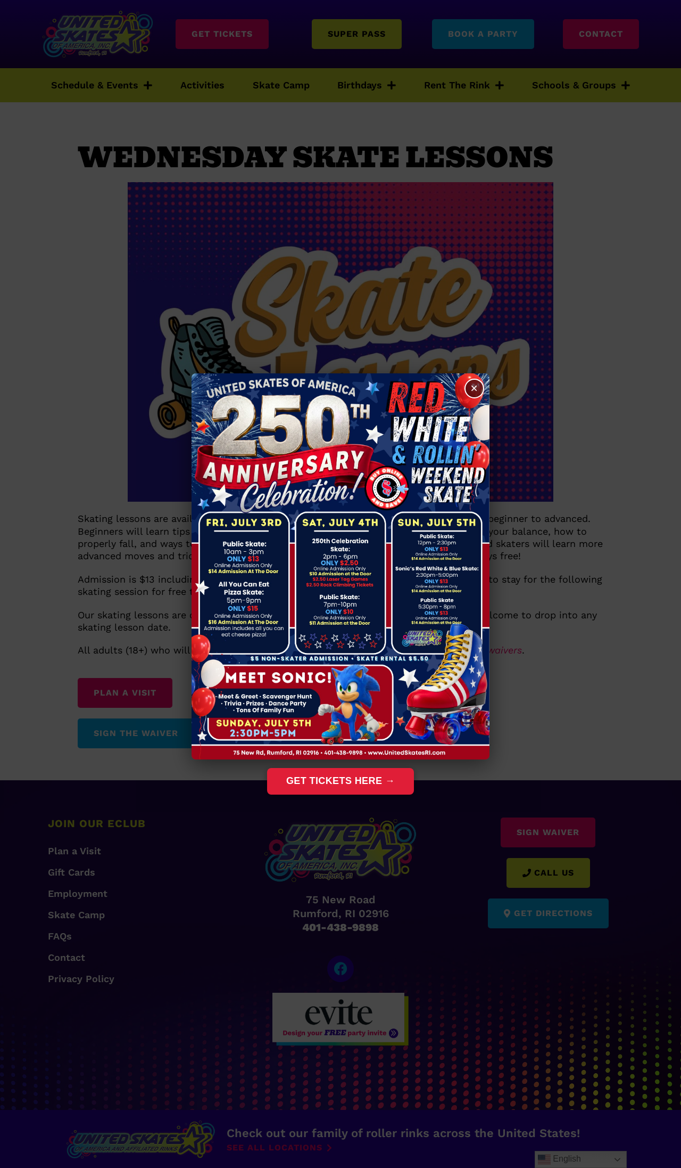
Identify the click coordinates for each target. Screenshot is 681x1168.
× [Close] (474, 388)
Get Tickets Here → (340, 780)
